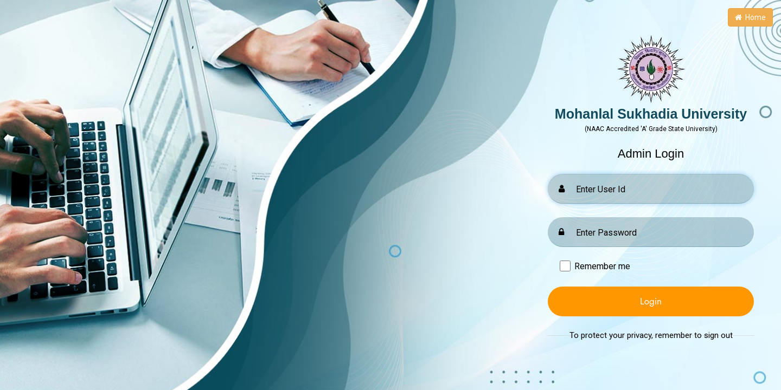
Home (750, 17)
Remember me (602, 266)
